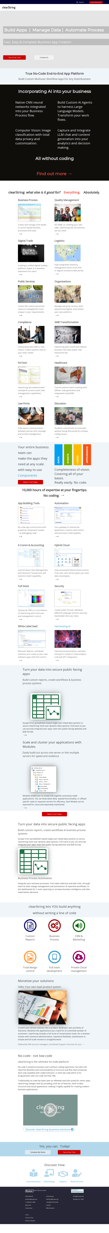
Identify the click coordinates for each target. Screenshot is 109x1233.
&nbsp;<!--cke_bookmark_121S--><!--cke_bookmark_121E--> (54, 1186)
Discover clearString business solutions (49, 1129)
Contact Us (44, 57)
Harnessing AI (62, 626)
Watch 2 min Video (30, 482)
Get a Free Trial (95, 2)
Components (27, 475)
